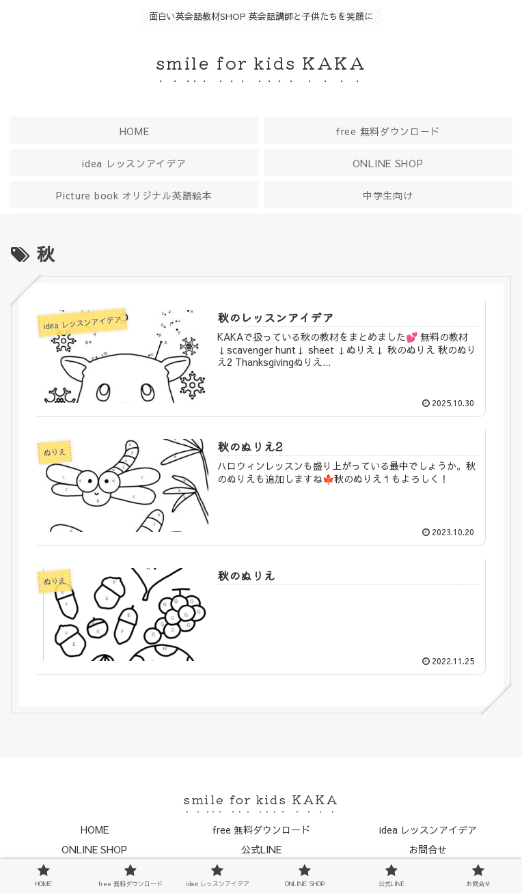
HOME (95, 829)
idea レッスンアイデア (428, 829)
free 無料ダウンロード (261, 829)
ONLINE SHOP (94, 849)
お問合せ (428, 849)
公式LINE (261, 849)
